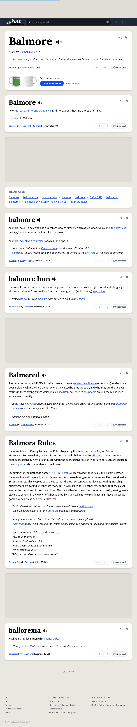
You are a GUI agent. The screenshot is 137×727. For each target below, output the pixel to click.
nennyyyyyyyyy (27, 260)
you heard (31, 404)
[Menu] (129, 22)
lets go (15, 118)
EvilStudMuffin (27, 424)
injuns (107, 60)
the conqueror (17, 464)
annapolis (48, 287)
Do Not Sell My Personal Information (108, 705)
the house (52, 511)
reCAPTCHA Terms (101, 701)
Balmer (24, 52)
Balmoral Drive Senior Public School (45, 202)
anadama (27, 306)
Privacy (8, 705)
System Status (55, 708)
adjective (25, 241)
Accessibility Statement (60, 697)
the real (18, 111)
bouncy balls (51, 639)
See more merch (73, 83)
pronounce (45, 111)
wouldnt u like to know (30, 126)
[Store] (115, 22)
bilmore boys (49, 197)
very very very (93, 253)
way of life (99, 291)
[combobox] (68, 22)
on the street (86, 506)
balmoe (66, 197)
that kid (34, 646)
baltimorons (31, 111)
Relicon (28, 562)
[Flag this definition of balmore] (126, 217)
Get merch (119, 67)
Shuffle (68, 671)
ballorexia (112, 197)
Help (7, 701)
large (22, 639)
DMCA (7, 712)
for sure (80, 646)
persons (16, 408)
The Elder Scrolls (60, 473)
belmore (80, 197)
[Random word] (107, 22)
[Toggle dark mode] (122, 22)
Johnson (24, 67)
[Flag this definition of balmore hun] (126, 277)
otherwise (97, 455)
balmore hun (30, 197)
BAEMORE (96, 197)
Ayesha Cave (27, 654)
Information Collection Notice (62, 705)
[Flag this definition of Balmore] (125, 37)
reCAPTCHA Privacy (101, 697)
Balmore (12, 67)
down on (72, 60)
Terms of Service (13, 708)
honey (22, 299)
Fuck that (18, 524)
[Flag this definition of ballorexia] (126, 628)
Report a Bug (55, 701)
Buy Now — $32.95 (52, 83)
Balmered (14, 202)
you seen (24, 646)
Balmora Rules (78, 202)
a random (121, 404)
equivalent (39, 241)
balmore (12, 260)
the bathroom (49, 248)
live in (16, 60)
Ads (7, 697)
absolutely (63, 392)
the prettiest (118, 228)
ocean (80, 299)
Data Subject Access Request (62, 712)
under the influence (85, 383)
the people (90, 392)
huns (32, 52)
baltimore (36, 287)
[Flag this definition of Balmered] (126, 373)
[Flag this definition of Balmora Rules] (126, 441)
